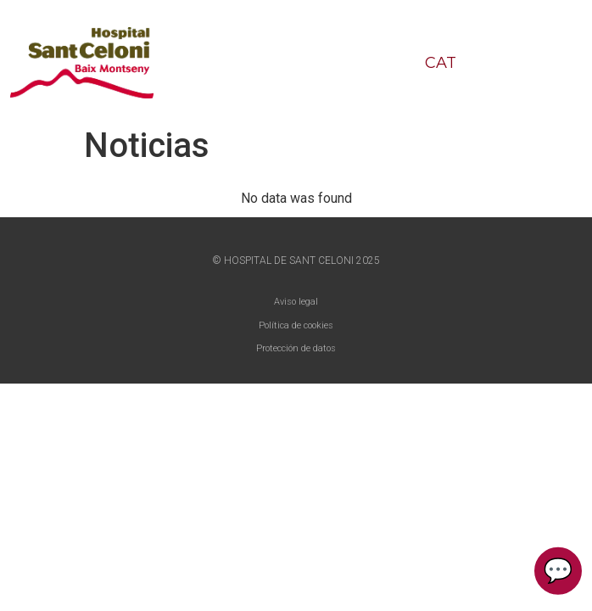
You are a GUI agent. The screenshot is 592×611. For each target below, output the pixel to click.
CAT (440, 62)
